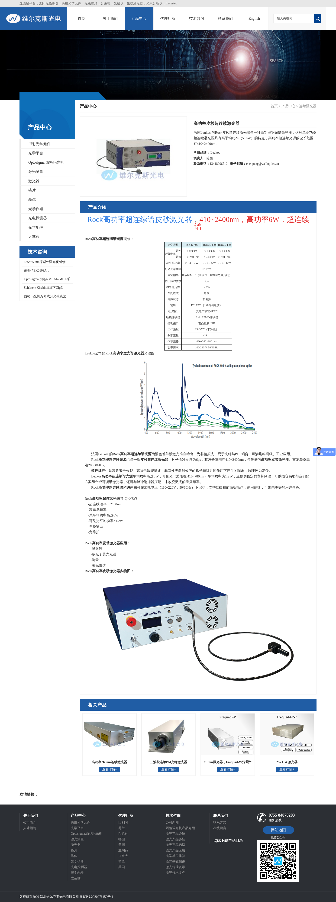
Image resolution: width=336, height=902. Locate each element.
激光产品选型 (175, 845)
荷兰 (121, 861)
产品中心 (139, 18)
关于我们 (110, 18)
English (254, 18)
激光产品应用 (175, 850)
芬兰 (121, 828)
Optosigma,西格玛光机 (46, 162)
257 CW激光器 (286, 762)
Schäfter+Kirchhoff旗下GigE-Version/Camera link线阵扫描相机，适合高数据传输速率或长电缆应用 (46, 289)
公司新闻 (172, 822)
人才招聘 (29, 828)
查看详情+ (109, 769)
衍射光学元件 (39, 144)
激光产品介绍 (175, 833)
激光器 (33, 181)
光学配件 (35, 227)
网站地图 (278, 830)
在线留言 (219, 828)
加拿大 (123, 856)
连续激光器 (308, 106)
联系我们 (225, 18)
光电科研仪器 (52, 794)
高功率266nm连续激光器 (109, 762)
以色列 (123, 833)
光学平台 (35, 153)
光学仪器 (35, 209)
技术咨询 (196, 18)
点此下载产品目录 (228, 841)
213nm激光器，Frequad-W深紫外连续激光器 (228, 763)
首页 (81, 18)
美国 (121, 845)
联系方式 (219, 822)
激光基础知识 (175, 861)
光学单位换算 (175, 856)
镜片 (32, 190)
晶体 (32, 199)
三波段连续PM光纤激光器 (168, 762)
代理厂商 (167, 18)
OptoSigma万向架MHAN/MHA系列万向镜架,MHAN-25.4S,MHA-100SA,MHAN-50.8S (46, 280)
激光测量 (35, 172)
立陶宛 (123, 850)
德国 (121, 839)
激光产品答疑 (175, 839)
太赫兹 (33, 237)
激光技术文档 (175, 872)
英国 (121, 867)
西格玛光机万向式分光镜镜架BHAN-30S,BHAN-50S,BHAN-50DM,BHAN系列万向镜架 (44, 298)
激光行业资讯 (175, 867)
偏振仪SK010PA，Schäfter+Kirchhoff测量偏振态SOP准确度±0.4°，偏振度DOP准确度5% (47, 272)
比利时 (123, 822)
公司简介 (29, 822)
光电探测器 (37, 218)
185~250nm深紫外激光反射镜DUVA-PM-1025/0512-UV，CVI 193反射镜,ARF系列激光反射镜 (47, 263)
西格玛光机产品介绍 (180, 828)
